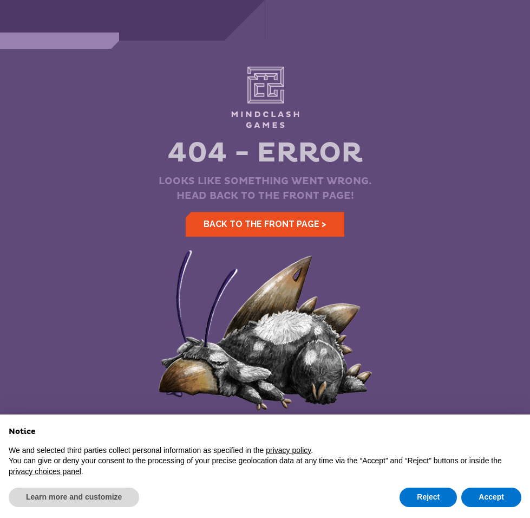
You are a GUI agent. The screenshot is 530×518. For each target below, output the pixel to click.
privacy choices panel (45, 471)
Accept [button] (491, 497)
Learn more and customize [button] (74, 497)
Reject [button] (428, 497)
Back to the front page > (265, 224)
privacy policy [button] (288, 450)
